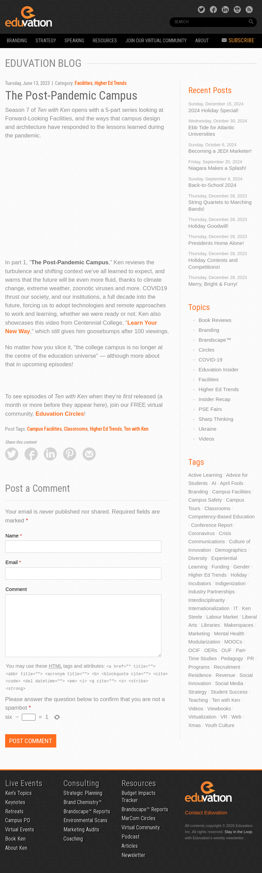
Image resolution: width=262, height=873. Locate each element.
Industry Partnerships (211, 591)
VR (223, 717)
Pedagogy (232, 658)
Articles (129, 846)
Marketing (199, 633)
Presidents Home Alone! (216, 243)
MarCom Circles (138, 818)
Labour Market (222, 617)
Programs (198, 667)
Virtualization (202, 717)
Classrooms (76, 429)
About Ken (16, 848)
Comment (16, 589)
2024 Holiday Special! (213, 110)
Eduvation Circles (59, 414)
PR (250, 658)
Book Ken (15, 838)
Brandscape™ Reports (86, 811)
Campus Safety (205, 500)
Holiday (239, 575)
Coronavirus (201, 533)
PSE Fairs (210, 409)
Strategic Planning (82, 793)
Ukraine (207, 429)
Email (11, 562)
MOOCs (233, 642)
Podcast (130, 836)
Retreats (14, 811)
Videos (206, 439)
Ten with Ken (136, 429)
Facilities (83, 83)
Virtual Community (140, 827)
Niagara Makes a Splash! (217, 168)
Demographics (231, 550)
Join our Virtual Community (156, 41)
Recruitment (227, 667)
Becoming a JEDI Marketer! (220, 151)
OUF (226, 650)
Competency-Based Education (221, 516)
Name (11, 535)
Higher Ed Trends (110, 83)
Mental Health (229, 633)
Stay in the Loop (238, 832)
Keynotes (15, 802)
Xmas (194, 725)
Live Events (23, 783)
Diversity (197, 558)
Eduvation (53, 16)
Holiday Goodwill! (208, 226)
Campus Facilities (44, 429)
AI (214, 483)
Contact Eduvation (206, 812)
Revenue (225, 675)
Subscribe (238, 40)
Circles (206, 350)
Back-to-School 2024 (212, 185)
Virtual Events (19, 829)
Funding (220, 566)
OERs (210, 650)
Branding (17, 41)
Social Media (229, 683)
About (202, 41)
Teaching (198, 700)
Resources (105, 41)
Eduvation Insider (218, 369)
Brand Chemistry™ (82, 802)
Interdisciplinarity (206, 600)
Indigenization (230, 583)
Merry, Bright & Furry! (212, 284)
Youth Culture (220, 725)
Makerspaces (238, 625)
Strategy (45, 41)
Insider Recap (215, 399)
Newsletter (133, 855)
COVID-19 (210, 359)
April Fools (231, 483)
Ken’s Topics (18, 793)
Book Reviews (215, 320)
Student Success (229, 692)
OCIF (194, 650)
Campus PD (17, 820)
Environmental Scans (85, 820)
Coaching (73, 838)
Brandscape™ (215, 340)
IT (236, 608)
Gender (241, 566)
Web (236, 717)
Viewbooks (219, 708)
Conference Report (212, 525)
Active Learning (205, 475)
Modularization (204, 642)
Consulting (81, 783)
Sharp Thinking (216, 419)
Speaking (74, 41)
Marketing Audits (81, 829)
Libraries (210, 625)
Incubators (199, 583)
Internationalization (209, 608)
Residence (200, 675)
